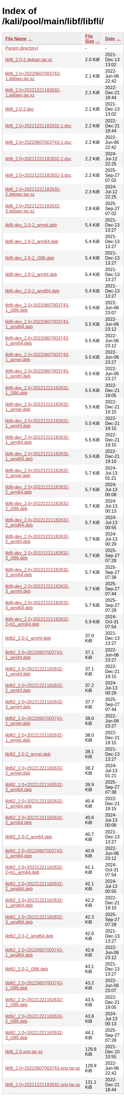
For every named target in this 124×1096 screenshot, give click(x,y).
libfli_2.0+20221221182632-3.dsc (38, 175)
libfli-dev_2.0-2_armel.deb (31, 225)
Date (110, 38)
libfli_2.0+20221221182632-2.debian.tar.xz (33, 192)
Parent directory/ (21, 48)
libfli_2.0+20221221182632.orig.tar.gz (42, 1084)
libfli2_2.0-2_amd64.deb (29, 936)
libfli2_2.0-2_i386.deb (26, 969)
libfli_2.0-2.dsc (19, 109)
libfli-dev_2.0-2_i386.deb (29, 258)
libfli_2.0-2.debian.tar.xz (28, 59)
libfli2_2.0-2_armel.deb (28, 754)
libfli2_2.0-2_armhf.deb (28, 638)
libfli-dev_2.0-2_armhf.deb (31, 274)
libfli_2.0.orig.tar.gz (24, 1051)
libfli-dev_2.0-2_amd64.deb (32, 291)
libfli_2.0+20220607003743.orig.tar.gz (42, 1068)
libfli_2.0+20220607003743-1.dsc (38, 142)
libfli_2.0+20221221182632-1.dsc (38, 125)
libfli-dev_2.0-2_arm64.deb (31, 241)
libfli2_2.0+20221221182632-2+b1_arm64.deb (34, 870)
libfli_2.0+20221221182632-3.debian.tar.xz (33, 208)
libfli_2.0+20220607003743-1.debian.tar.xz (33, 76)
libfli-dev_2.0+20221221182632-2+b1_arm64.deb (37, 622)
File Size (89, 39)
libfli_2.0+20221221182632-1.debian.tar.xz (33, 93)
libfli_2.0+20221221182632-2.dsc (38, 158)
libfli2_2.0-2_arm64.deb (28, 837)
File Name (16, 38)
